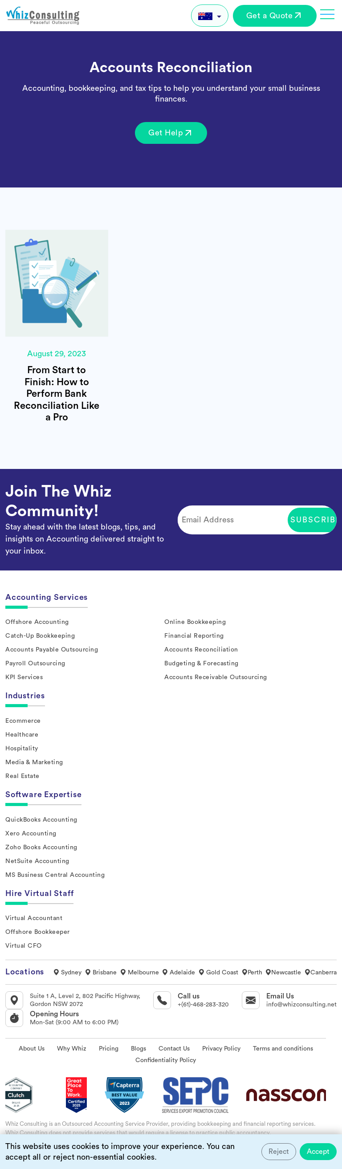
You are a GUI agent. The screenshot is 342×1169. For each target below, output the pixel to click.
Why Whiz (71, 1049)
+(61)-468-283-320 (203, 1005)
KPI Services (24, 677)
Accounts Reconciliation (201, 650)
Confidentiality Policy (165, 1060)
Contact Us (174, 1049)
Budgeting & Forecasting (201, 663)
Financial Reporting (194, 636)
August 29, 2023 (56, 354)
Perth (251, 972)
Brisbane (101, 972)
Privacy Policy (221, 1049)
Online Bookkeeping (195, 622)
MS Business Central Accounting (55, 875)
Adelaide (178, 972)
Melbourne (139, 972)
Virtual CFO (23, 946)
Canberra (320, 972)
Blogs (138, 1049)
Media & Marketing (34, 762)
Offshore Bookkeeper (37, 932)
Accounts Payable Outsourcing (51, 650)
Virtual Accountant (33, 918)
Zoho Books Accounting (41, 847)
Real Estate (22, 776)
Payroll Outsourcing (35, 663)
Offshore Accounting (37, 622)
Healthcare (21, 735)
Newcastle (283, 972)
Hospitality (21, 748)
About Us (32, 1049)
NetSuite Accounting (37, 861)
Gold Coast (218, 972)
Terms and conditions (283, 1049)
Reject (279, 1151)
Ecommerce (23, 721)
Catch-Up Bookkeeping (40, 636)
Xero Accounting (31, 834)
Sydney (67, 972)
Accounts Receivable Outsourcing (215, 677)
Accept (318, 1151)
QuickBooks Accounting (41, 820)
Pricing (108, 1049)
